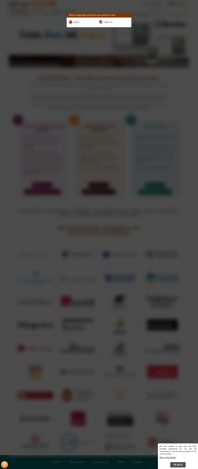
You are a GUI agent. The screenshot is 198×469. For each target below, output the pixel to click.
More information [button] (167, 457)
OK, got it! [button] (178, 464)
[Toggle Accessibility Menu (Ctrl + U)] (4, 464)
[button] (128, 15)
